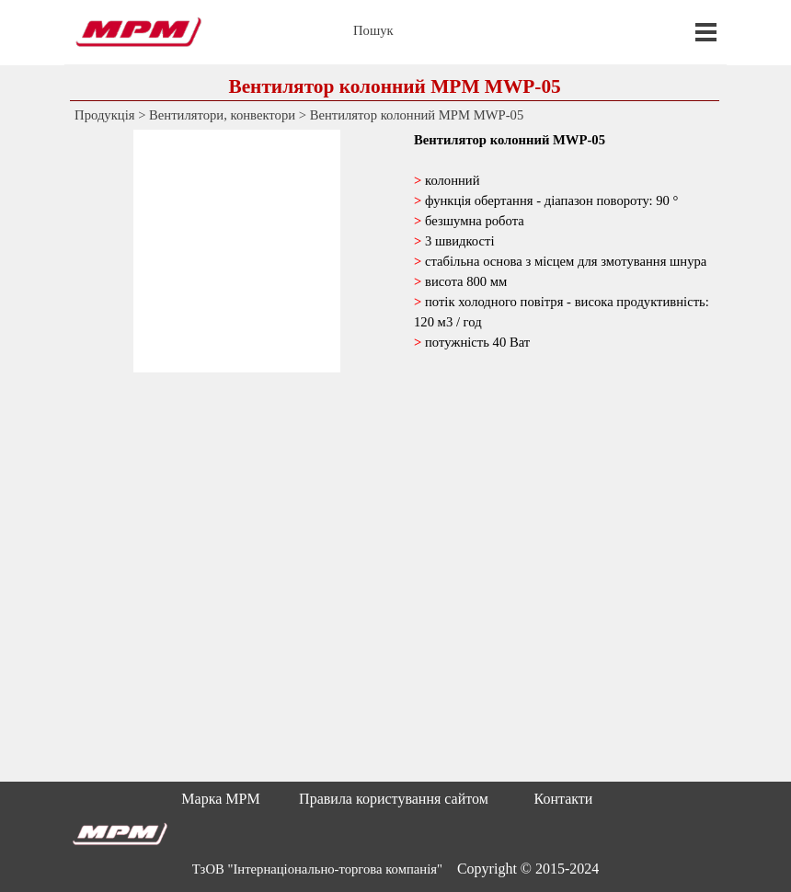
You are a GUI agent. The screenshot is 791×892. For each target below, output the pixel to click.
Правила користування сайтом (393, 798)
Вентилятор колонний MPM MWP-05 (417, 115)
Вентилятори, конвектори (222, 115)
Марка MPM (220, 798)
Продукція (104, 115)
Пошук (373, 30)
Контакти (563, 798)
